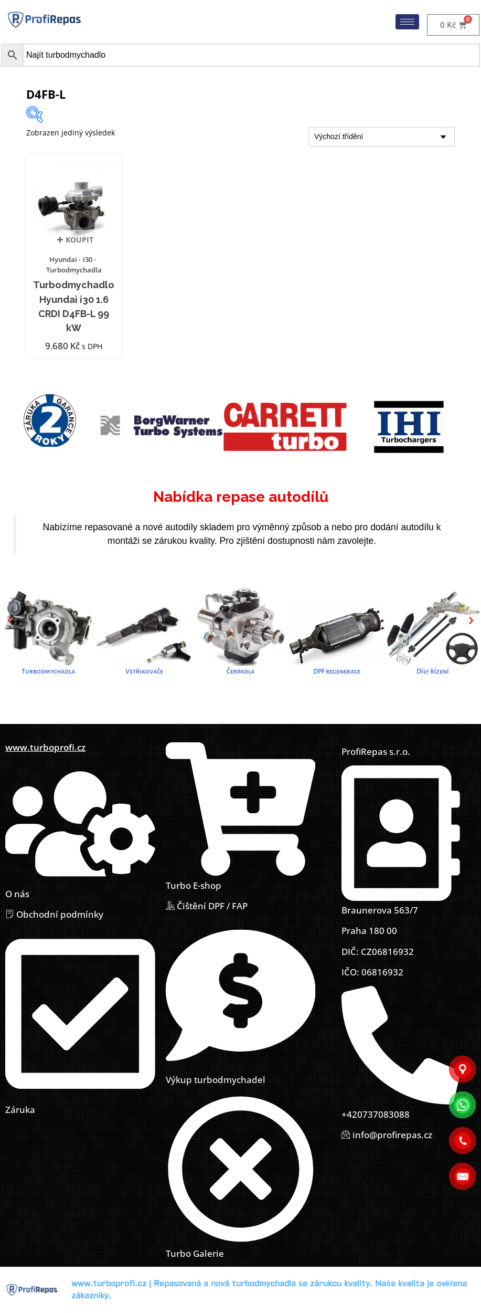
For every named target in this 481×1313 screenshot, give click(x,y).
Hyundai (63, 259)
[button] (10, 620)
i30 (87, 259)
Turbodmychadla (74, 270)
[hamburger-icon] (407, 21)
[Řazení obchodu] (381, 136)
